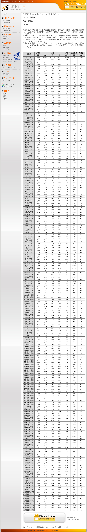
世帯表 (6, 91)
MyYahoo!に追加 (8, 84)
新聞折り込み (9, 26)
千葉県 (4, 97)
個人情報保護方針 (7, 59)
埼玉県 (4, 95)
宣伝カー (7, 35)
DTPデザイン (6, 45)
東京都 (4, 93)
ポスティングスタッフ (9, 67)
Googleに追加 (7, 87)
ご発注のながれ (7, 22)
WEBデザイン (6, 49)
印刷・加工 (6, 47)
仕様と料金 (6, 37)
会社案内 (7, 53)
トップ (26, 527)
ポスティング (9, 18)
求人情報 (7, 65)
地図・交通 (6, 74)
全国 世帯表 (29, 17)
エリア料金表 (6, 20)
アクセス (7, 72)
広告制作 (7, 43)
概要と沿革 (6, 55)
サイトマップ (9, 78)
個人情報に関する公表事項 (10, 61)
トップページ (6, 14)
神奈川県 (5, 99)
